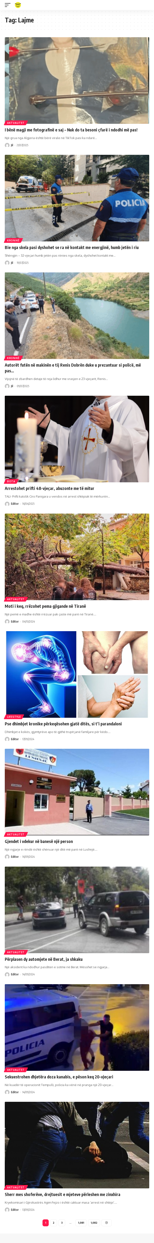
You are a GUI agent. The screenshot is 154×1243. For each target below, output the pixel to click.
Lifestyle (14, 716)
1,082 (94, 1222)
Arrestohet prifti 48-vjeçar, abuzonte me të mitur (49, 488)
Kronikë (13, 240)
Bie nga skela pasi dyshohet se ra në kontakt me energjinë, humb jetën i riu (72, 247)
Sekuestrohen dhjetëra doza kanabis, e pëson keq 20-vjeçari (59, 1076)
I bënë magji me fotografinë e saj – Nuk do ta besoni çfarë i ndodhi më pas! (71, 129)
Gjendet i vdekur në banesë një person (39, 841)
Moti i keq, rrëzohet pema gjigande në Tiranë (45, 606)
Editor (15, 503)
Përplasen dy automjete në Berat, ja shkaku (44, 959)
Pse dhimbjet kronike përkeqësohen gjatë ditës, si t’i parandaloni (63, 723)
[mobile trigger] (9, 5)
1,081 (81, 1222)
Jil (12, 145)
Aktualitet (16, 122)
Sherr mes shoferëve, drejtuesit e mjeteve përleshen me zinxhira (62, 1194)
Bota (11, 481)
